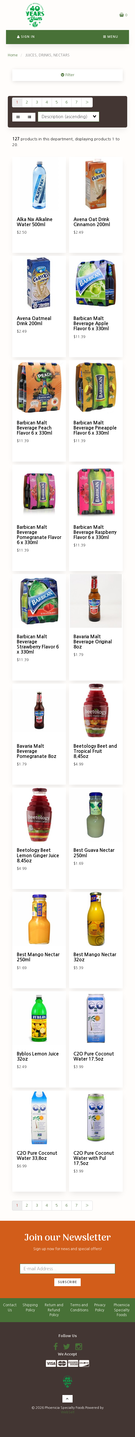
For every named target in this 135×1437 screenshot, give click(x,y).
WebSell (67, 1412)
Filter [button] (69, 75)
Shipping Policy (30, 1307)
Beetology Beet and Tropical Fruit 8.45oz (95, 751)
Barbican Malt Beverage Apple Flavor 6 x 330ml (91, 323)
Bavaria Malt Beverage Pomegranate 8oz (36, 751)
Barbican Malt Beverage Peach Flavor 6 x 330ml (34, 428)
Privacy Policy (99, 1307)
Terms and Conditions (79, 1307)
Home (13, 55)
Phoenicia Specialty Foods (122, 1310)
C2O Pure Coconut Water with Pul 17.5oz (94, 1158)
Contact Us (9, 1307)
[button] (123, 15)
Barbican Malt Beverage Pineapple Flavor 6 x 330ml (95, 428)
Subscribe (67, 1282)
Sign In (26, 36)
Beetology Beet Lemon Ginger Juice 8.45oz (38, 855)
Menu (110, 36)
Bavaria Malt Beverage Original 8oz (93, 641)
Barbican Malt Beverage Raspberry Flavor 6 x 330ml (95, 532)
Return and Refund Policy (54, 1310)
